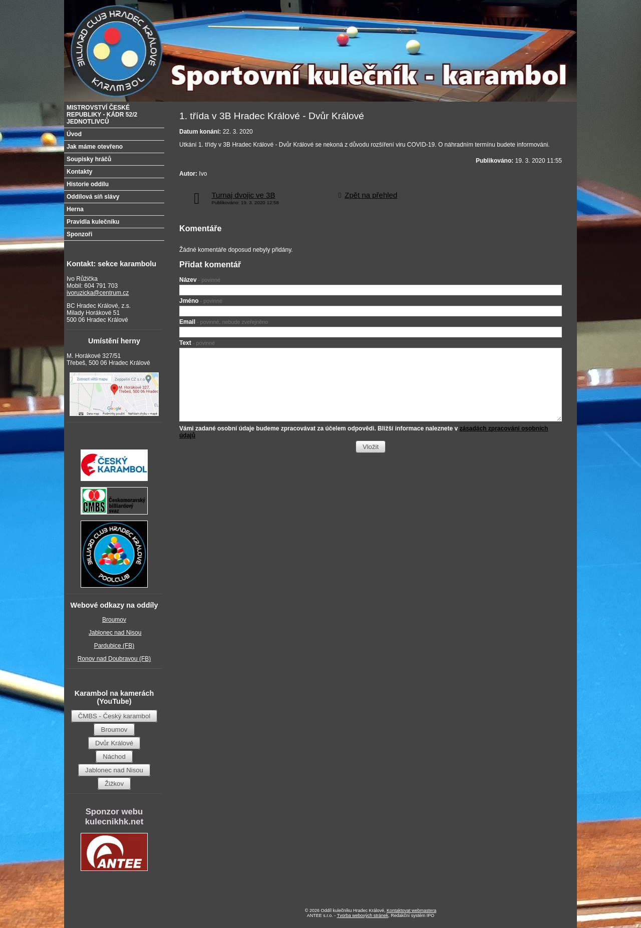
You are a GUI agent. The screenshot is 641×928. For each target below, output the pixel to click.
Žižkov (114, 783)
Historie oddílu (88, 184)
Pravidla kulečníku (93, 221)
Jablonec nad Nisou (115, 632)
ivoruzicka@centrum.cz (98, 292)
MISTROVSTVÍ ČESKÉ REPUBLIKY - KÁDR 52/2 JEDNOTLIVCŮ (102, 114)
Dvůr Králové (114, 743)
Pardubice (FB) (114, 645)
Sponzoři (79, 234)
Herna (75, 209)
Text (197, 342)
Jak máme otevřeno (95, 146)
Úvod (74, 134)
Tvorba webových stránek (363, 915)
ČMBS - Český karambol (114, 716)
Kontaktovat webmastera (411, 910)
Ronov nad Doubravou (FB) (114, 658)
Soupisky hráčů (89, 159)
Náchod (114, 756)
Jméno (200, 300)
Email (223, 321)
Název (199, 279)
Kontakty (79, 171)
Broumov (114, 619)
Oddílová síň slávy (93, 196)
